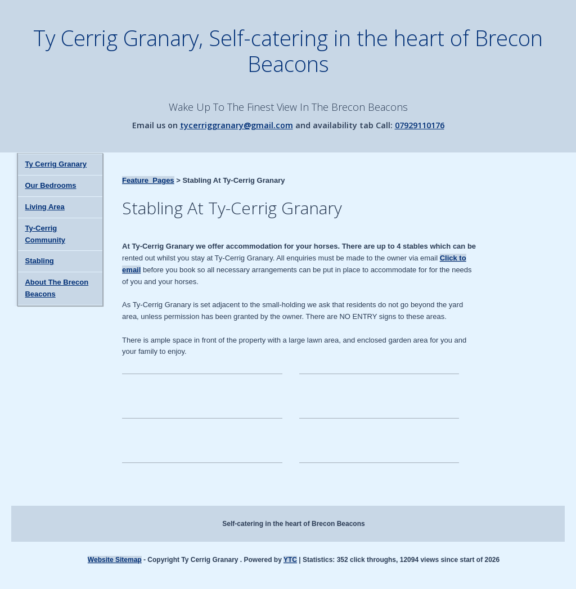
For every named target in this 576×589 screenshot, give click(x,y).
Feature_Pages (148, 180)
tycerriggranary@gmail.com (236, 125)
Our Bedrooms (50, 185)
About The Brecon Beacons (56, 288)
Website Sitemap (115, 560)
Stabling (39, 261)
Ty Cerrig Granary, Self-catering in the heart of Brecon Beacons (288, 50)
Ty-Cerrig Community (45, 234)
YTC (290, 560)
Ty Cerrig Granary (56, 164)
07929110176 (419, 125)
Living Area (44, 207)
